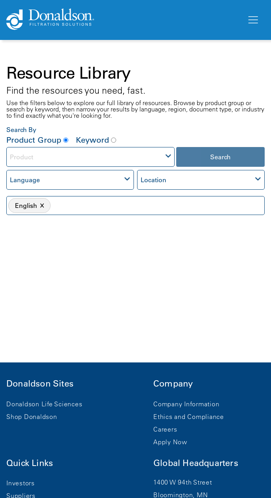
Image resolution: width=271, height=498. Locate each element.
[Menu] (252, 20)
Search (220, 157)
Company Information (186, 404)
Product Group (37, 140)
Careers (165, 429)
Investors (20, 483)
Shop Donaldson (31, 416)
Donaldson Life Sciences (44, 404)
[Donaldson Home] (123, 19)
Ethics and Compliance (188, 416)
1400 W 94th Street (182, 482)
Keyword (96, 140)
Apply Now (170, 442)
